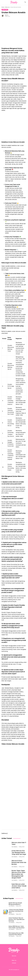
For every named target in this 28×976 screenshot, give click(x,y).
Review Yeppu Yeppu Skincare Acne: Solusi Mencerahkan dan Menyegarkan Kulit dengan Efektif (18, 874)
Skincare (7, 7)
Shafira (6, 15)
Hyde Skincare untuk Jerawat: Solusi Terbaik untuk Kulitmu (19, 885)
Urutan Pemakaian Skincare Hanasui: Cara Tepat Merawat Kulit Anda (16, 919)
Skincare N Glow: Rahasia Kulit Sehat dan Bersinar (19, 862)
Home (2, 7)
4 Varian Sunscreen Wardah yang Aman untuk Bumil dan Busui (16, 911)
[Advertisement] (14, 33)
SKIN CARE (5, 9)
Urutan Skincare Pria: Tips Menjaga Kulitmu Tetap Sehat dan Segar (19, 852)
